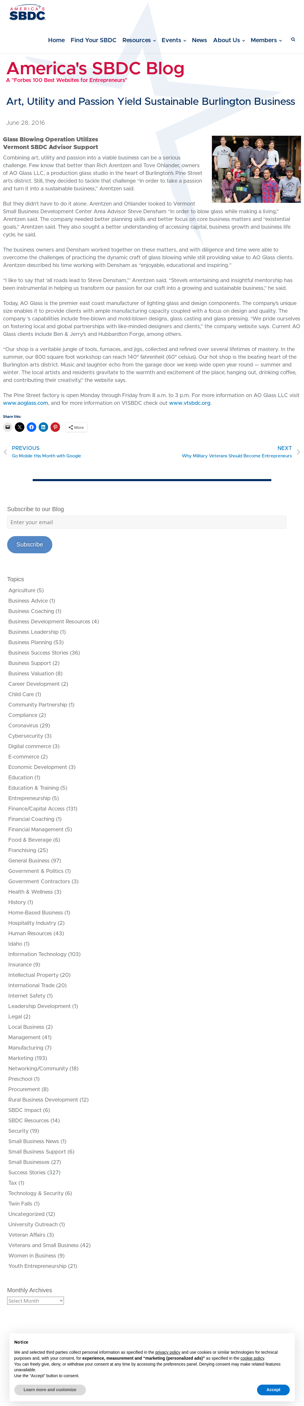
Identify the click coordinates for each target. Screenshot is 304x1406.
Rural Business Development (43, 1100)
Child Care (21, 694)
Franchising (22, 850)
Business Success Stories (38, 653)
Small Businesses (29, 1162)
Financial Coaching (31, 819)
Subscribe (29, 544)
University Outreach (33, 1225)
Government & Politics (36, 871)
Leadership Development (39, 1006)
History (17, 902)
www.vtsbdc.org (189, 403)
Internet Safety (26, 996)
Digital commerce (29, 746)
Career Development (34, 684)
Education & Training (33, 788)
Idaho (15, 944)
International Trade (31, 985)
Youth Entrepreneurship (37, 1266)
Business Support (29, 663)
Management (24, 1037)
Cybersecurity (25, 736)
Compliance (22, 715)
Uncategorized (26, 1214)
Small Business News (33, 1141)
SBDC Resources (28, 1121)
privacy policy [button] (167, 1352)
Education (20, 778)
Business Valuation (31, 674)
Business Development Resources (49, 622)
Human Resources (30, 933)
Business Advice (28, 601)
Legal (15, 1017)
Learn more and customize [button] (50, 1389)
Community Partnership (37, 705)
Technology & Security (36, 1193)
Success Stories (27, 1173)
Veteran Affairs (26, 1235)
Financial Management (36, 829)
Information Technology (37, 954)
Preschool (20, 1079)
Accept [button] (274, 1389)
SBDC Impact (25, 1110)
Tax (12, 1183)
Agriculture (21, 590)
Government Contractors (39, 881)
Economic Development (37, 767)
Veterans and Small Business (43, 1245)
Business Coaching (31, 611)
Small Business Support (37, 1152)
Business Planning (30, 642)
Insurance (20, 965)
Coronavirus (23, 726)
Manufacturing (25, 1048)
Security (18, 1131)
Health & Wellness (30, 892)
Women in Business (32, 1256)
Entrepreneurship (29, 798)
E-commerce (23, 757)
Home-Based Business (35, 913)
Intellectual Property (33, 975)
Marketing (20, 1058)
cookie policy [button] (252, 1358)
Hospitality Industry (32, 923)
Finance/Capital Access (36, 809)
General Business (29, 861)
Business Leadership (33, 632)
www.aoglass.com (25, 403)
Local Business (26, 1027)
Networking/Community (38, 1069)
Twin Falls (20, 1204)
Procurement (24, 1089)
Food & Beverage (30, 840)
